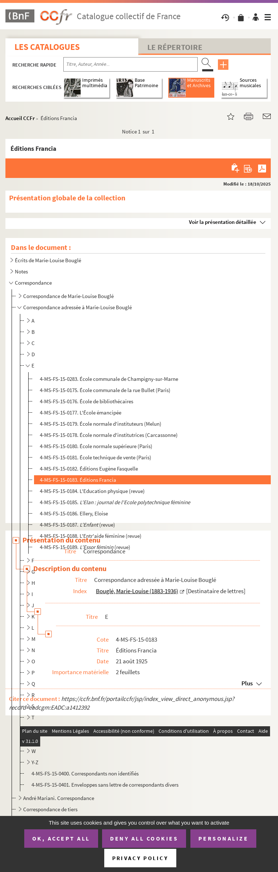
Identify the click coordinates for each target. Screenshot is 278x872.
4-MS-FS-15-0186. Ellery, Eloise (74, 513)
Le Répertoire (174, 47)
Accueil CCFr (20, 118)
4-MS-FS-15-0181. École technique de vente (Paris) (95, 457)
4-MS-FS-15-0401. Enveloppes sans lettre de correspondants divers (104, 784)
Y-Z (34, 762)
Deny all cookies (144, 838)
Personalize (223, 838)
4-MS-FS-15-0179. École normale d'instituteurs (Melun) (100, 423)
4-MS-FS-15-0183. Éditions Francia (78, 479)
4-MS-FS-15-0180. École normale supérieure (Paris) (96, 446)
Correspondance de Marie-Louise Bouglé (68, 296)
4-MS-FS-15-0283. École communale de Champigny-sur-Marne (109, 378)
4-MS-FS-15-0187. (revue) (77, 524)
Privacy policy (140, 858)
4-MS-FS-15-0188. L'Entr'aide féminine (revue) (91, 535)
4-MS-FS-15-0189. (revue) (85, 547)
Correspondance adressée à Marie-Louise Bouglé (77, 307)
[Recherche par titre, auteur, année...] (130, 64)
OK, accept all (61, 838)
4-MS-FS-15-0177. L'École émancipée (80, 412)
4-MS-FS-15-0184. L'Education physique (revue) (92, 491)
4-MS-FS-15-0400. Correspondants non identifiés (85, 773)
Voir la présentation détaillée (222, 221)
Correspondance (33, 282)
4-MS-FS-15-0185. (115, 502)
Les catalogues (47, 46)
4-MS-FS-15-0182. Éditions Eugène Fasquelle (89, 468)
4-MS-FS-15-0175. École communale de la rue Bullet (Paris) (105, 390)
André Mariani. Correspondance (58, 798)
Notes (21, 271)
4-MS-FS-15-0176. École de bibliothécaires (86, 401)
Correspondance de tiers (50, 809)
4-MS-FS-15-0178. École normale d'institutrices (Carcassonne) (109, 434)
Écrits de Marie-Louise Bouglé (48, 260)
